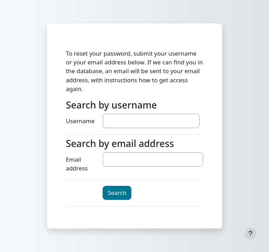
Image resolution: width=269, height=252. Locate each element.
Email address (77, 163)
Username (80, 121)
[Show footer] (250, 233)
